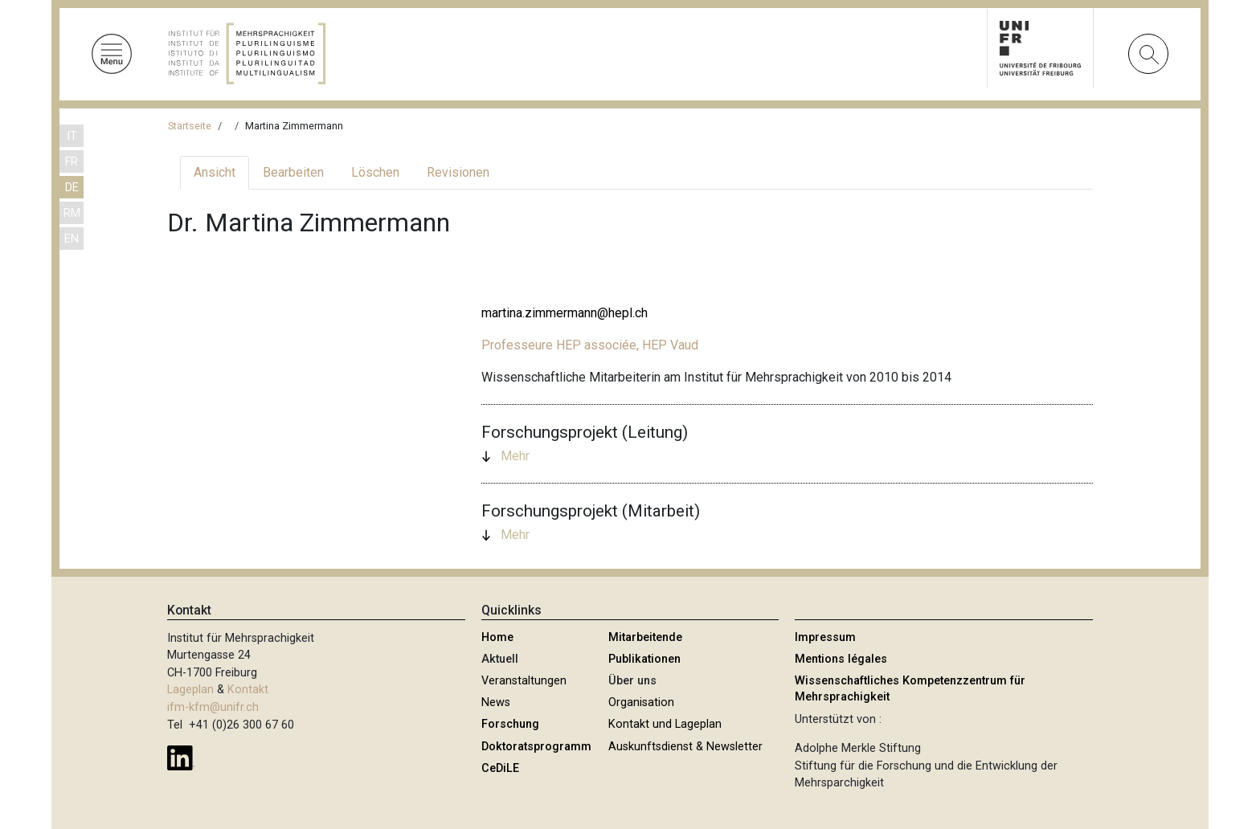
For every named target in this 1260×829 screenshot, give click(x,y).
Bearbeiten (293, 172)
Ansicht (214, 172)
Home (497, 637)
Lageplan (190, 689)
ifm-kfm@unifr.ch (213, 707)
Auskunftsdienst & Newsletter (685, 746)
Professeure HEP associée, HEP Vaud (589, 345)
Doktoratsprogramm (536, 746)
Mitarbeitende (645, 637)
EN (71, 239)
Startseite (189, 126)
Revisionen (458, 172)
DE (72, 187)
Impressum (825, 637)
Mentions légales (841, 659)
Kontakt (247, 689)
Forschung (510, 724)
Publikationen (644, 659)
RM (71, 213)
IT (72, 136)
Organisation (641, 702)
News (495, 702)
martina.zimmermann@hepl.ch (564, 313)
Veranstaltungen (524, 681)
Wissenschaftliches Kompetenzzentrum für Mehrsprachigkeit (910, 689)
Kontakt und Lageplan (665, 724)
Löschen (375, 172)
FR (71, 162)
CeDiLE (500, 768)
